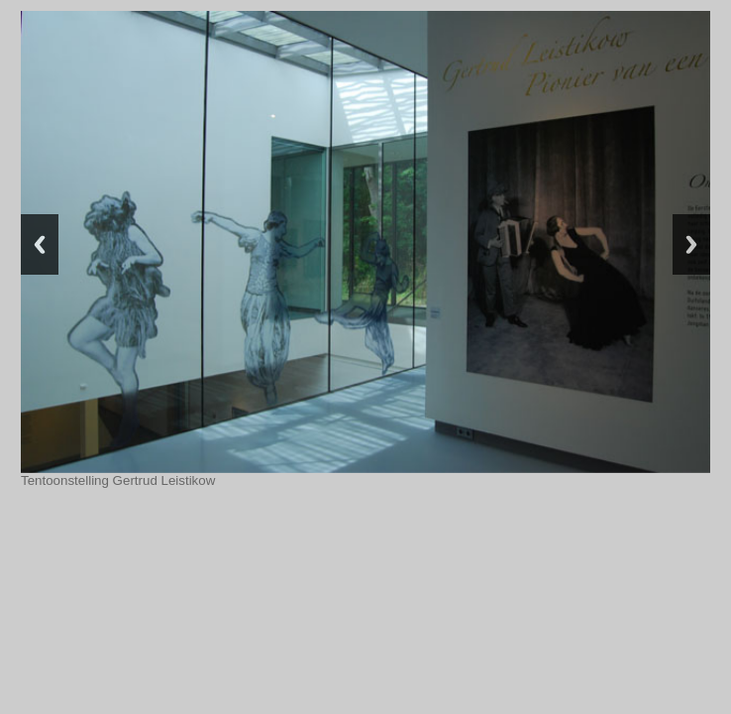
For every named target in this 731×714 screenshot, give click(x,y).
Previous (39, 244)
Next (691, 244)
